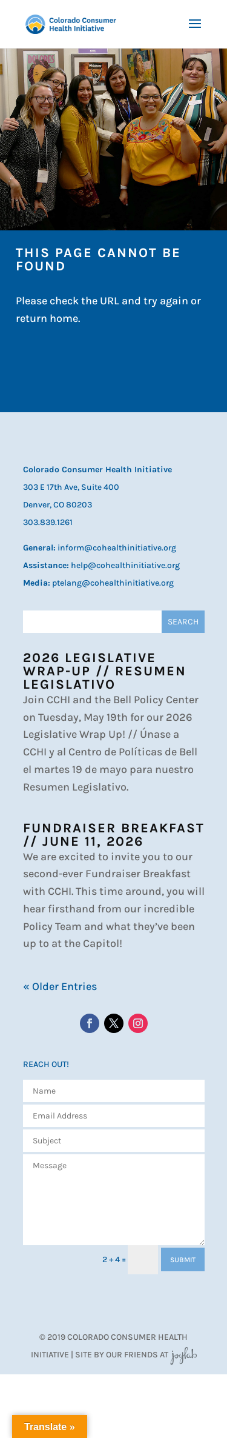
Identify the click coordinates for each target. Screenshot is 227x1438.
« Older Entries (60, 986)
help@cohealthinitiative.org (125, 565)
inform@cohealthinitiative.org (117, 548)
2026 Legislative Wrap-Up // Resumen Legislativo (104, 671)
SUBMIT (183, 1260)
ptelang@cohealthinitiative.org (113, 583)
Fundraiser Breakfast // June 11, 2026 (114, 834)
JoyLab (183, 1354)
